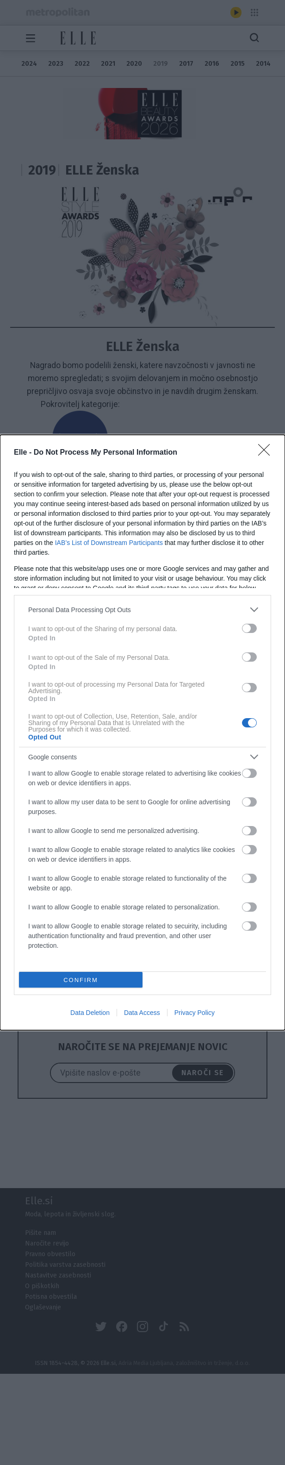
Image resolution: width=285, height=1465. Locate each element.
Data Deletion (90, 1012)
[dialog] (142, 732)
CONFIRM (80, 980)
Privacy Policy (194, 1012)
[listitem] (142, 609)
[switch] (249, 628)
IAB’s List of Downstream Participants (109, 542)
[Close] (267, 453)
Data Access (142, 1012)
